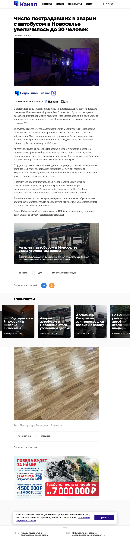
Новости (46, 4)
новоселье (23, 273)
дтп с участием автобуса (64, 273)
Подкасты (75, 4)
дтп (40, 273)
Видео (59, 4)
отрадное (45, 436)
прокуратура (24, 436)
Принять (104, 517)
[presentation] (4, 321)
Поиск (107, 4)
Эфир (89, 4)
